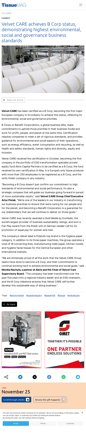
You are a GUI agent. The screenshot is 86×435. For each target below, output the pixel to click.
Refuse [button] (43, 423)
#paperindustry (34, 295)
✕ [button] (82, 412)
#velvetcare (73, 295)
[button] (20, 377)
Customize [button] (70, 423)
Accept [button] (15, 423)
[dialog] (43, 422)
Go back (9, 304)
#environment (17, 295)
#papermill (49, 295)
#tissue (61, 295)
